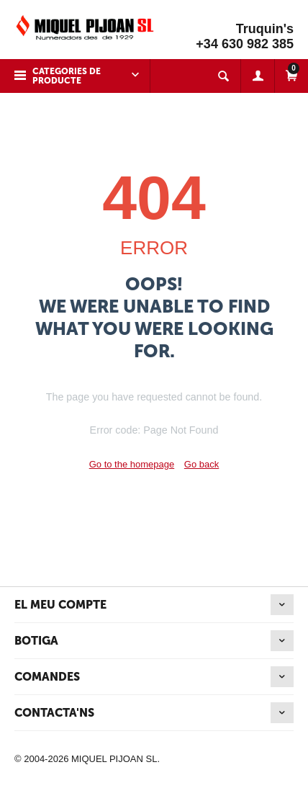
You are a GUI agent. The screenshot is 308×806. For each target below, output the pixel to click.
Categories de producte (66, 76)
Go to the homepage (132, 464)
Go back (201, 464)
